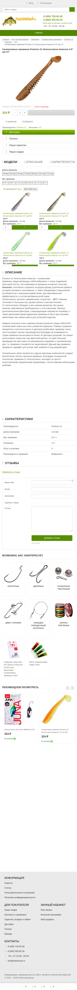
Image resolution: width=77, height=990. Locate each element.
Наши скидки (10, 910)
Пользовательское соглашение (19, 892)
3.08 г (26, 183)
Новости (8, 883)
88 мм (34, 174)
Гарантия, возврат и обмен (17, 919)
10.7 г (44, 183)
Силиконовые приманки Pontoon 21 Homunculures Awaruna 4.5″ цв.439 (18, 254)
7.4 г (38, 183)
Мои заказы (46, 910)
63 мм (19, 174)
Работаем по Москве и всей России (57, 23)
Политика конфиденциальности (19, 897)
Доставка (8, 924)
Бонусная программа (51, 914)
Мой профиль (47, 919)
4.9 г (32, 183)
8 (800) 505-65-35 (50, 20)
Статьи (7, 888)
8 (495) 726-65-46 (50, 16)
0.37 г (5, 183)
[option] (19, 717)
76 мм (27, 174)
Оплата (8, 929)
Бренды (8, 934)
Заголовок (9, 496)
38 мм (5, 174)
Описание (33, 161)
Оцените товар (11, 503)
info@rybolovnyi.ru (16, 961)
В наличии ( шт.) (13, 189)
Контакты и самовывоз (15, 914)
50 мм (12, 174)
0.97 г (12, 183)
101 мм (42, 174)
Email (7, 489)
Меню (38, 33)
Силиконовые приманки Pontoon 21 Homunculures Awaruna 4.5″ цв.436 (18, 214)
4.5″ (40, 127)
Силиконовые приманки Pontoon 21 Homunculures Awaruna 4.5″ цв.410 (54, 254)
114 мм (50, 174)
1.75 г (19, 183)
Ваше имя (9, 482)
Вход (29, 3)
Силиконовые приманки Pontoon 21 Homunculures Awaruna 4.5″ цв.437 (54, 214)
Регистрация (44, 3)
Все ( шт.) (30, 189)
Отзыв (7, 508)
